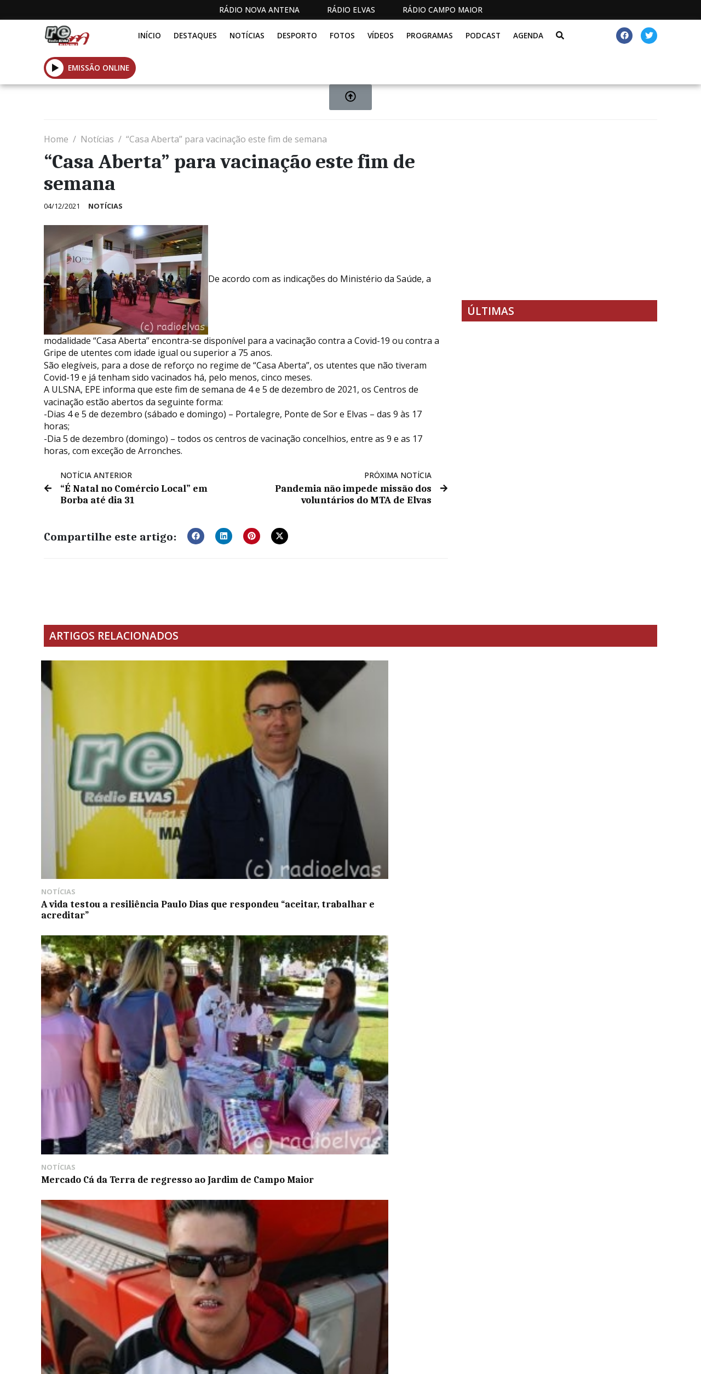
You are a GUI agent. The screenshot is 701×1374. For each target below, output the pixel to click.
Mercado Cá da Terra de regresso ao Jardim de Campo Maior (267, 786)
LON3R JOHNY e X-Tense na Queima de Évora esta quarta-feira (425, 786)
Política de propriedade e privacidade (554, 1356)
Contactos (455, 1357)
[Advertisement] (559, 209)
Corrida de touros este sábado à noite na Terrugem (112, 948)
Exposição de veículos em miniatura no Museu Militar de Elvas (427, 953)
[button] (195, 535)
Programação (381, 1357)
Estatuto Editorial (269, 1356)
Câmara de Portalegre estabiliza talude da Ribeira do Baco (269, 953)
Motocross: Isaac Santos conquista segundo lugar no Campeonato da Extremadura (581, 786)
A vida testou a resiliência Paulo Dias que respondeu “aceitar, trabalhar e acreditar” (103, 792)
